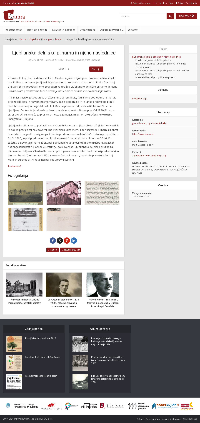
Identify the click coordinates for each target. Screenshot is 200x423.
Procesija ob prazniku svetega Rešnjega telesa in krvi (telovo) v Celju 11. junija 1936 (107, 341)
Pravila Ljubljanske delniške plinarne (153, 60)
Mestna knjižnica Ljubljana (86, 60)
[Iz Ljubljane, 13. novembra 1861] (102, 193)
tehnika (163, 123)
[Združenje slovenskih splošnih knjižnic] (112, 406)
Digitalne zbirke (37, 29)
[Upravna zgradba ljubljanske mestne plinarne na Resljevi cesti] (63, 193)
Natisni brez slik (70, 249)
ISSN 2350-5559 (190, 419)
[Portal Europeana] (71, 406)
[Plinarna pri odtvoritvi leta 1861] (25, 193)
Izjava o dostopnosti (171, 419)
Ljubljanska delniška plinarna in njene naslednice (156, 56)
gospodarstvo (139, 123)
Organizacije (87, 29)
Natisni (52, 249)
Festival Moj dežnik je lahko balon (41, 376)
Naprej (95, 69)
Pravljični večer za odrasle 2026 (40, 338)
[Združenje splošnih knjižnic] (187, 406)
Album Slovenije (110, 29)
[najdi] (170, 16)
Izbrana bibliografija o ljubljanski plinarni (155, 77)
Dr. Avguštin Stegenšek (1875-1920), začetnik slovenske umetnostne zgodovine (64, 303)
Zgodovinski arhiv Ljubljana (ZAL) (149, 155)
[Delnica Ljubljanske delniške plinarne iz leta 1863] (25, 219)
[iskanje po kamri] (143, 16)
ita (166, 3)
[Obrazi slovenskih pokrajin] (138, 406)
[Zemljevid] (186, 16)
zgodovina (153, 123)
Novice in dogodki (63, 29)
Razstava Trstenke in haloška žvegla (43, 357)
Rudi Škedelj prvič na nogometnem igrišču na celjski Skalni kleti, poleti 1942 (108, 379)
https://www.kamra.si (142, 134)
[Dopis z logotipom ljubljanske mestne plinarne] (63, 219)
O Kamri (133, 29)
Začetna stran (13, 29)
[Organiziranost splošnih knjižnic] (51, 406)
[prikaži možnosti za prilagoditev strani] (140, 3)
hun (171, 3)
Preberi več (14, 166)
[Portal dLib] (89, 406)
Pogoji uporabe (153, 419)
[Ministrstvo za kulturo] (22, 406)
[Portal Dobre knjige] (165, 406)
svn (155, 3)
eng (160, 3)
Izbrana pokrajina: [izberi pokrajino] (18, 3)
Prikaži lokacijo (139, 98)
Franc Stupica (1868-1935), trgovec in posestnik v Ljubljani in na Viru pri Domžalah (103, 303)
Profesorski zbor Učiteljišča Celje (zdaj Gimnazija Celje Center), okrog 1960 (108, 360)
